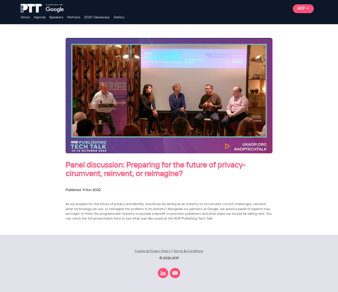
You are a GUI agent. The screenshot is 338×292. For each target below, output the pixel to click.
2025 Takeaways (97, 17)
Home (25, 17)
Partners (73, 17)
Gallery (119, 17)
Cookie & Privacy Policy (153, 251)
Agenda (39, 17)
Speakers (56, 17)
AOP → (303, 9)
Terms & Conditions (188, 251)
